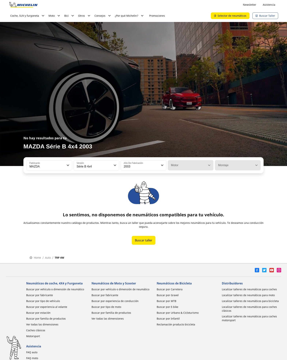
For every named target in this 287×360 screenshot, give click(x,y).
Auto (48, 257)
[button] (67, 165)
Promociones (157, 15)
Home (35, 257)
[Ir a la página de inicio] (23, 4)
